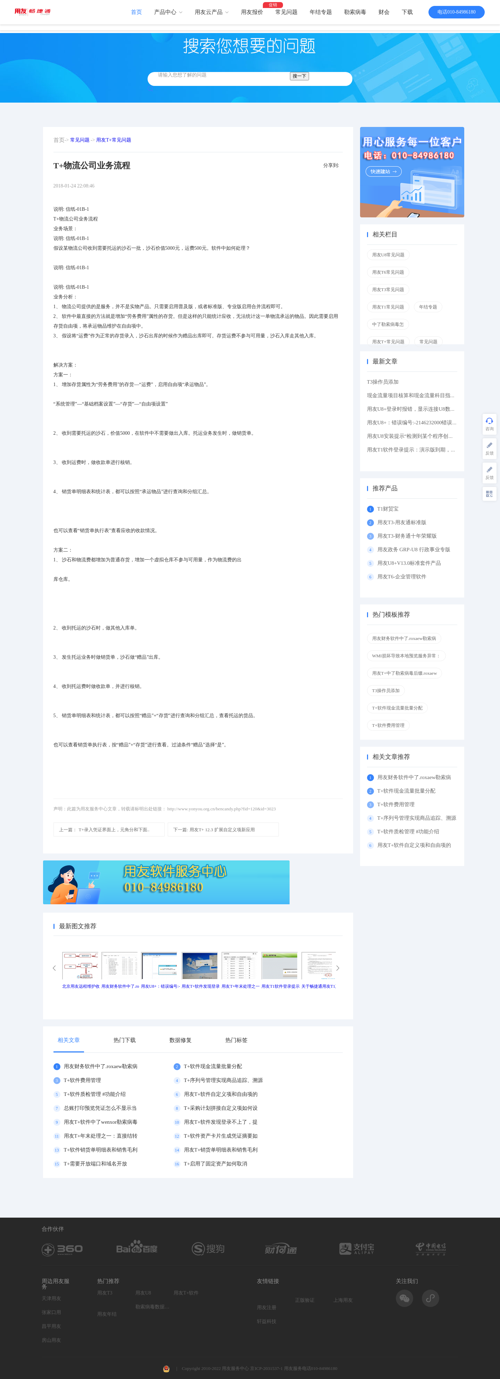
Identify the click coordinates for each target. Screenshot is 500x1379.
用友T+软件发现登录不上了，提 (221, 1122)
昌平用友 (51, 1326)
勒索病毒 (355, 12)
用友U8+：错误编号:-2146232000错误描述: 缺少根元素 (429, 422)
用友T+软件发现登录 (201, 986)
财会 (384, 12)
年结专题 (321, 12)
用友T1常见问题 (388, 307)
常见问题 (286, 12)
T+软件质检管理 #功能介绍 (95, 1094)
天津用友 (51, 1298)
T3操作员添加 (383, 382)
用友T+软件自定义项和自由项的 (221, 1094)
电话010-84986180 (457, 12)
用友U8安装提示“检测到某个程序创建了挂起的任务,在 (429, 436)
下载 (407, 12)
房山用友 (51, 1340)
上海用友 (343, 1300)
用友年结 (107, 1314)
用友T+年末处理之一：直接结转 (101, 1136)
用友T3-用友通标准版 (402, 522)
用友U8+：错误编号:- (160, 986)
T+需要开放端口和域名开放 (95, 1163)
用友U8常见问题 (388, 254)
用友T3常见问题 (388, 289)
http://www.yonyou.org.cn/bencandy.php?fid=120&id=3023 (221, 808)
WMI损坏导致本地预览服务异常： (406, 655)
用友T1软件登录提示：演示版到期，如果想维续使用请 (430, 449)
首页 (136, 12)
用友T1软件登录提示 (280, 986)
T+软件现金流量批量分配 (213, 1066)
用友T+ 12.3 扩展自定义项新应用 (214, 829)
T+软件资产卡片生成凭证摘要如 (221, 1136)
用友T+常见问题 (113, 140)
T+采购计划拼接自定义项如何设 (221, 1108)
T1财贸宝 (388, 509)
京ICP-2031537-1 (266, 1368)
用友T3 (104, 1293)
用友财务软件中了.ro (120, 986)
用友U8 (143, 1293)
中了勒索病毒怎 (388, 324)
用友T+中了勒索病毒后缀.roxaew (404, 673)
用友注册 (266, 1307)
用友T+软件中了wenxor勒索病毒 (101, 1122)
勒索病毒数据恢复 (152, 1306)
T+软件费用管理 (82, 1080)
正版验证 (305, 1300)
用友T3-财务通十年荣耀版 (408, 536)
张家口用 (51, 1312)
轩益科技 (266, 1321)
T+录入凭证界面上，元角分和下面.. (104, 829)
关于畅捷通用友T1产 (320, 986)
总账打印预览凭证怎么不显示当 (100, 1108)
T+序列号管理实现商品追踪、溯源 (223, 1080)
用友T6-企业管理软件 (402, 576)
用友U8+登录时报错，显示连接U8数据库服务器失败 (427, 409)
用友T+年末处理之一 (241, 986)
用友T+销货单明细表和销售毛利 (221, 1150)
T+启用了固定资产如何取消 (216, 1163)
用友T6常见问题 (388, 272)
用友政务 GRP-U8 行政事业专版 (413, 549)
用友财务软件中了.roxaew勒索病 (101, 1066)
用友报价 (252, 12)
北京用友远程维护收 (81, 986)
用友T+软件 (186, 1293)
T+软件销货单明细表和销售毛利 (101, 1150)
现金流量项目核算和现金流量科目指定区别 (416, 395)
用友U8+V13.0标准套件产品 (409, 563)
